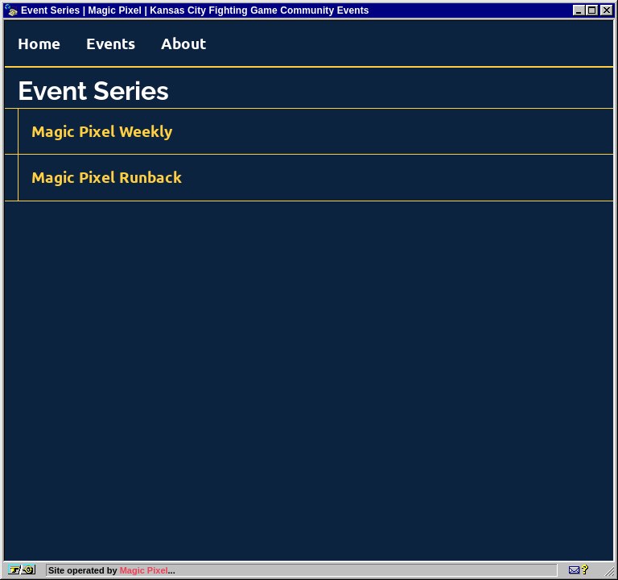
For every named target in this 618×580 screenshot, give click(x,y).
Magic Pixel (144, 570)
